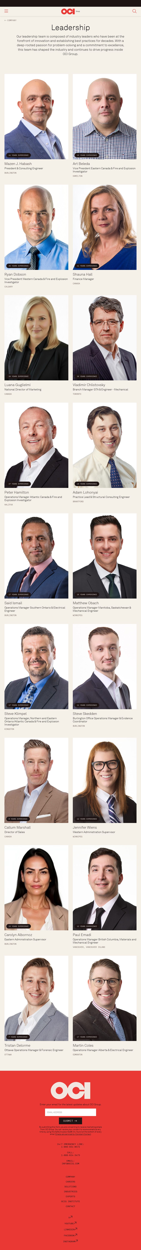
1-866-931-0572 (70, 1146)
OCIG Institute (70, 1201)
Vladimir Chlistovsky (89, 385)
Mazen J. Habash (18, 163)
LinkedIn (70, 1229)
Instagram (70, 1241)
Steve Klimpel (15, 713)
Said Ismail (13, 603)
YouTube (70, 1223)
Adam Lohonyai (85, 492)
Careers (70, 1181)
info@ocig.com (70, 1163)
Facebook (70, 1235)
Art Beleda (81, 163)
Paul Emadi (82, 935)
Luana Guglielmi (17, 385)
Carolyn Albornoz (18, 935)
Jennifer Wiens (85, 827)
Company (12, 20)
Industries (70, 1191)
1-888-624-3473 (70, 1155)
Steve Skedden (85, 713)
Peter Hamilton (16, 492)
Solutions (70, 1186)
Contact (70, 1206)
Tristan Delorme (17, 1045)
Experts (70, 1196)
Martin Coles (83, 1045)
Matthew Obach (86, 603)
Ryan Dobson (15, 274)
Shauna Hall (82, 274)
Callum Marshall (17, 827)
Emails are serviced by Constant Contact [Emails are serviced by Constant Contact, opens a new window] (73, 1134)
